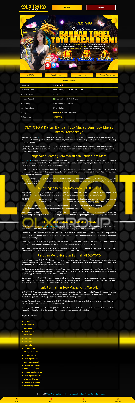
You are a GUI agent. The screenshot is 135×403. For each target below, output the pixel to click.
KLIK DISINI (58, 117)
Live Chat (118, 400)
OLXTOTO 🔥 (58, 85)
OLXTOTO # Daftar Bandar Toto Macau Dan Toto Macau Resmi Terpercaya (75, 394)
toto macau (26, 160)
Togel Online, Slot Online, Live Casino (68, 90)
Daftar (51, 400)
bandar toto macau (49, 226)
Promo (17, 400)
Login (84, 400)
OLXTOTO (41, 137)
